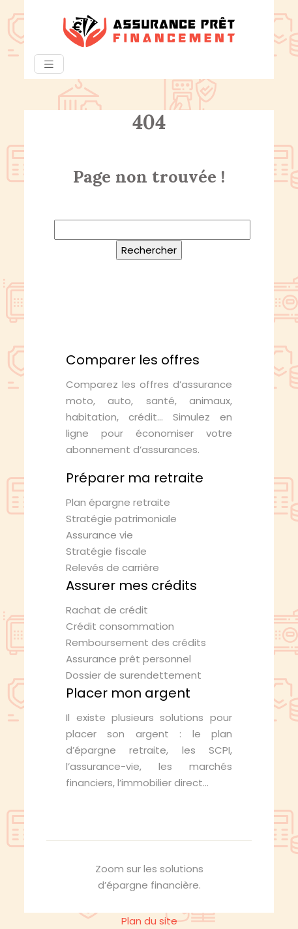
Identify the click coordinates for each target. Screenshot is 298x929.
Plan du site (149, 921)
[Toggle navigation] (49, 64)
